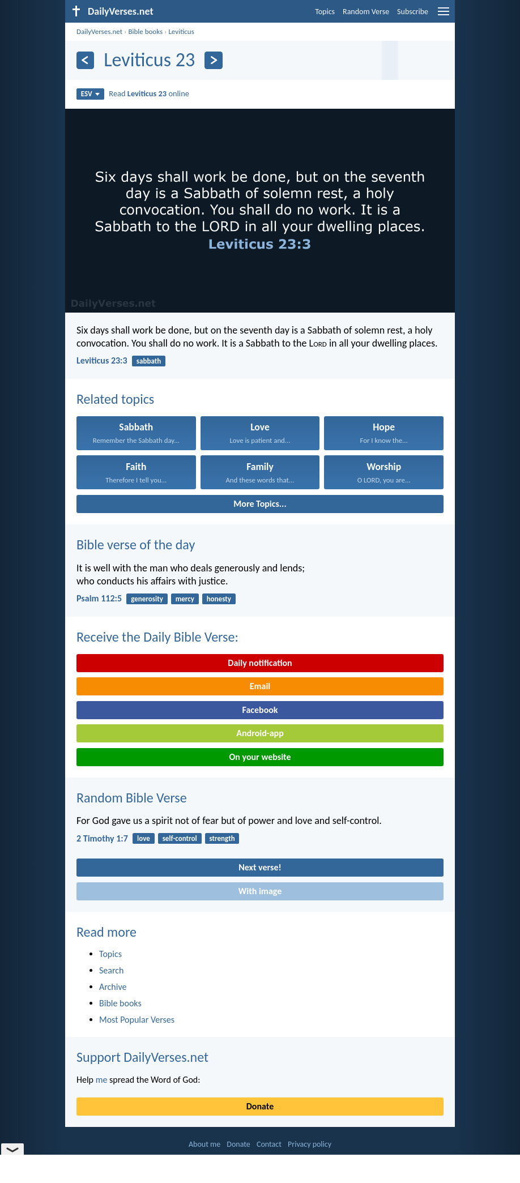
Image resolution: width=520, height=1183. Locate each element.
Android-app (259, 733)
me (102, 1079)
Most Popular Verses (136, 1019)
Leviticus (181, 31)
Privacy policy (309, 1144)
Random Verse (366, 11)
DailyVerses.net (99, 31)
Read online (149, 93)
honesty (219, 599)
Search (111, 970)
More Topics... (259, 503)
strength (222, 838)
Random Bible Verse (131, 797)
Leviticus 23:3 (101, 360)
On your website (260, 756)
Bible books (145, 31)
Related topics (115, 399)
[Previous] (85, 60)
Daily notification (260, 662)
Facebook (260, 709)
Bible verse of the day (135, 544)
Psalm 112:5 (99, 598)
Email (260, 686)
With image (260, 891)
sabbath (149, 361)
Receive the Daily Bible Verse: (157, 637)
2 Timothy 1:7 (102, 838)
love (143, 838)
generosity (147, 599)
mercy (185, 599)
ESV (90, 93)
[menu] (443, 15)
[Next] (213, 60)
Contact (269, 1144)
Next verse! (259, 867)
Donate (260, 1106)
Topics (325, 11)
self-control (180, 838)
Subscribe (412, 11)
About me (204, 1144)
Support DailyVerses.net (142, 1057)
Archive (112, 986)
